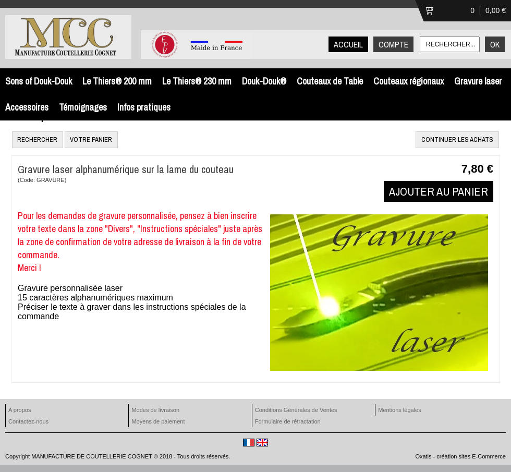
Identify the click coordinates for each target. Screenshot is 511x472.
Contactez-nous (28, 421)
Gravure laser (478, 81)
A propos (19, 410)
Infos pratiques (144, 107)
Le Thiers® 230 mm (197, 81)
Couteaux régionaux (408, 81)
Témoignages (83, 107)
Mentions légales (399, 410)
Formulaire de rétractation (288, 421)
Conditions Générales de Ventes (296, 410)
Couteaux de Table (330, 81)
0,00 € (495, 10)
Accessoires (26, 107)
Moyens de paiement (158, 421)
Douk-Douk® (264, 81)
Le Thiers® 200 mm (117, 81)
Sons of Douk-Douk (38, 81)
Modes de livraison (155, 410)
